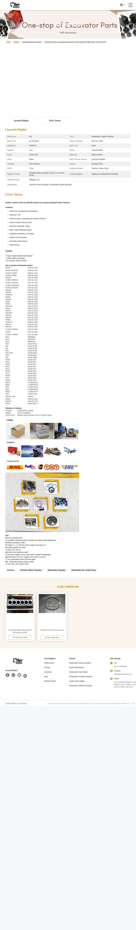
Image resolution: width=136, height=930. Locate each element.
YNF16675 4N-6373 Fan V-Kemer (52, 630)
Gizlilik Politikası (11, 703)
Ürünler (16, 42)
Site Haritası (22, 703)
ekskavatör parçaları (57, 570)
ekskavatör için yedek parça (84, 570)
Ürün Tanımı (55, 120)
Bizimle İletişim (50, 681)
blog (46, 676)
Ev (8, 42)
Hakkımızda (49, 663)
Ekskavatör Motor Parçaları (31, 42)
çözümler (48, 672)
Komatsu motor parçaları (31, 570)
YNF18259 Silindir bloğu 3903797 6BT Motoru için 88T (20, 631)
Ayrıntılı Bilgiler (21, 120)
